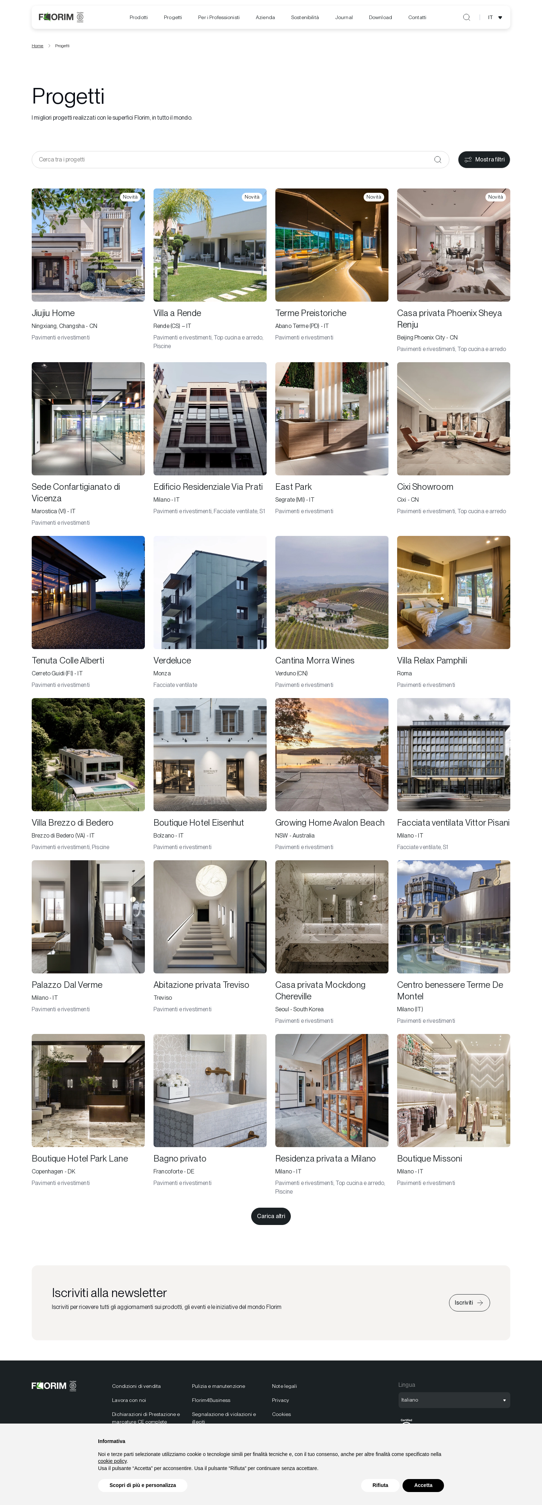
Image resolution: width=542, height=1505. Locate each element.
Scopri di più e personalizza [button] (143, 1485)
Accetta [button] (423, 1485)
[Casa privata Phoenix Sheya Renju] (453, 273)
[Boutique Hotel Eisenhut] (210, 777)
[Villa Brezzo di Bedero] (88, 777)
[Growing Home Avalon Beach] (331, 777)
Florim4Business (211, 1402)
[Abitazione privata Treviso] (210, 944)
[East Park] (331, 446)
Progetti (173, 17)
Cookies (281, 1416)
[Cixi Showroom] (453, 446)
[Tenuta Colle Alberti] (88, 615)
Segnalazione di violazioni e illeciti (224, 1420)
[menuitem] (139, 17)
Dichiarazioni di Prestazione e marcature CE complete (146, 1420)
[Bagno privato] (210, 1117)
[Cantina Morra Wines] (331, 615)
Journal (344, 17)
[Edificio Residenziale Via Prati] (210, 446)
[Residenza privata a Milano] (331, 1117)
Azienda (265, 17)
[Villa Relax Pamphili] (453, 615)
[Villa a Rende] (210, 273)
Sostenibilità (305, 17)
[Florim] (61, 17)
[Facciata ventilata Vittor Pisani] (453, 777)
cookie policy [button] (112, 1461)
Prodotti (139, 17)
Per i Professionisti (219, 17)
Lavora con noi (129, 1402)
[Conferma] (438, 161)
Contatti (417, 17)
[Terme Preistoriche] (331, 273)
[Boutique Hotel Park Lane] (88, 1117)
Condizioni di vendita (136, 1388)
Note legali (284, 1388)
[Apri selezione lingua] (496, 17)
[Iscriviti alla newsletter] (469, 1305)
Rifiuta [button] (380, 1485)
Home (38, 47)
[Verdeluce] (210, 615)
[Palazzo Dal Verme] (88, 944)
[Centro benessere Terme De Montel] (453, 944)
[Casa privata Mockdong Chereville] (331, 944)
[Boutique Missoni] (453, 1117)
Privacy (280, 1402)
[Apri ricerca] (466, 17)
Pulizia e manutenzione (218, 1388)
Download (380, 17)
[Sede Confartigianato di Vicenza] (88, 446)
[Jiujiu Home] (88, 273)
